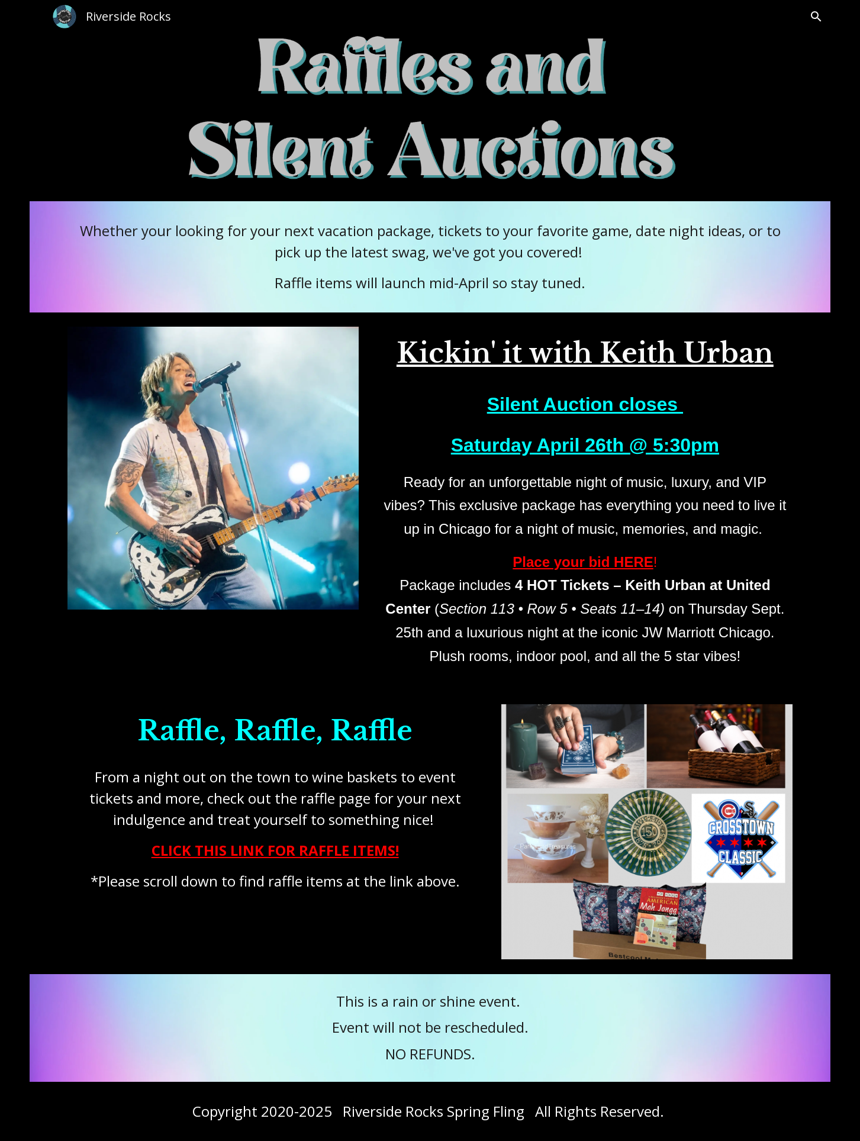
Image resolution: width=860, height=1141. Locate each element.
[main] (430, 256)
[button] (816, 16)
